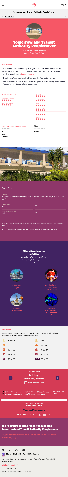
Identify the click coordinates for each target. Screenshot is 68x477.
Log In (63, 4)
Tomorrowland (7, 126)
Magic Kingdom (40, 50)
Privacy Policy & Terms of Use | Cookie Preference (17, 471)
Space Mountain (28, 74)
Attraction (28, 50)
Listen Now (11, 465)
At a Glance (9, 16)
